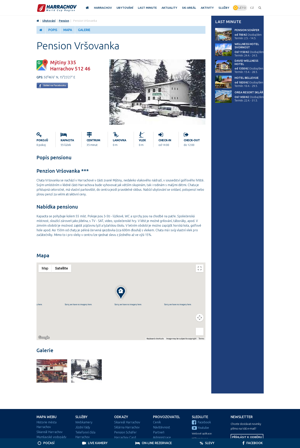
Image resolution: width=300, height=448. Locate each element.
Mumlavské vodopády (51, 437)
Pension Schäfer (247, 30)
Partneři (158, 432)
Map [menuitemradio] (45, 268)
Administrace (162, 437)
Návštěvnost (161, 427)
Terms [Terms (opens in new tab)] (201, 339)
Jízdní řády (82, 427)
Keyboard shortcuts (155, 339)
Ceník (157, 422)
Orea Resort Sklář (249, 92)
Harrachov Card (125, 437)
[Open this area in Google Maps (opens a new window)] (43, 337)
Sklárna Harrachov (127, 427)
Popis (52, 30)
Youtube (200, 427)
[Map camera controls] (199, 317)
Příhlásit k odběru (247, 437)
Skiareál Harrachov (50, 432)
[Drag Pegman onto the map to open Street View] (199, 331)
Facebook (201, 422)
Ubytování (49, 20)
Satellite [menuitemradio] (61, 268)
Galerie (84, 30)
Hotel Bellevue (247, 77)
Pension (64, 20)
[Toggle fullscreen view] (199, 268)
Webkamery (83, 422)
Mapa (67, 30)
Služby (81, 417)
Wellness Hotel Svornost (247, 45)
